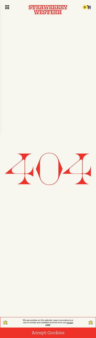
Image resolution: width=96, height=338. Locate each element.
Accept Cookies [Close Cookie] (48, 332)
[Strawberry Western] (48, 9)
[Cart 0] (87, 7)
